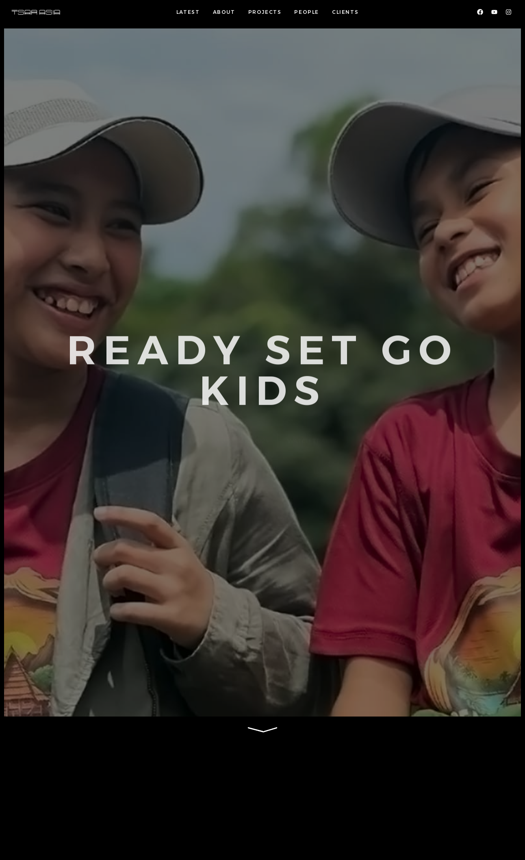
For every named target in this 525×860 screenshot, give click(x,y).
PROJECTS (265, 12)
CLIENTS (345, 12)
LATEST (188, 12)
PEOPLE (306, 12)
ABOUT (224, 12)
